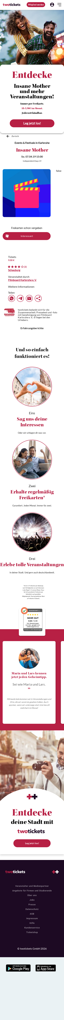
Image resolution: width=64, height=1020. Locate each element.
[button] (52, 5)
